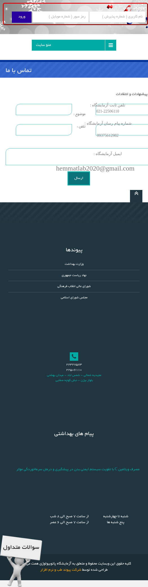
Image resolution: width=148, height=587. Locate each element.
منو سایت (43, 45)
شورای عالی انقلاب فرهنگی (74, 286)
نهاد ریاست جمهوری (74, 275)
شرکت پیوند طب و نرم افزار (60, 570)
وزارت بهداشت (74, 264)
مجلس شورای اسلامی (74, 297)
